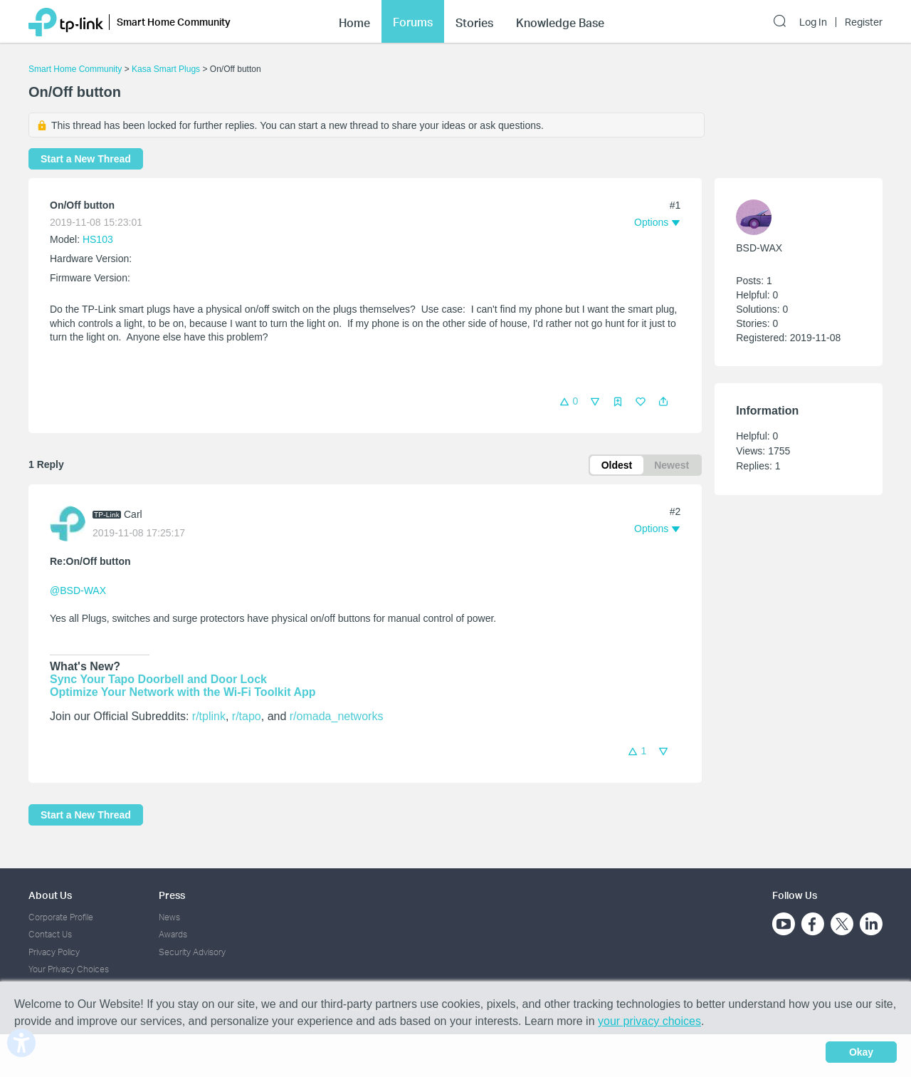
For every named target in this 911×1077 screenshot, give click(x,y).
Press (172, 895)
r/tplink (209, 716)
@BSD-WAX (78, 590)
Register (864, 22)
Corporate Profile (60, 917)
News (169, 917)
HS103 (98, 239)
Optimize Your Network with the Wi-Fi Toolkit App (182, 692)
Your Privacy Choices (68, 969)
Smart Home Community (75, 69)
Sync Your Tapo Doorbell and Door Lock (158, 679)
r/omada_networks (337, 716)
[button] (663, 401)
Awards (173, 934)
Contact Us (50, 934)
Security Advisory (192, 952)
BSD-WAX (759, 248)
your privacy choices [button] (649, 1021)
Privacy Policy (54, 952)
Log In (813, 22)
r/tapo (246, 716)
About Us (50, 895)
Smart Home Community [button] (174, 22)
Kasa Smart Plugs (166, 69)
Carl (133, 514)
